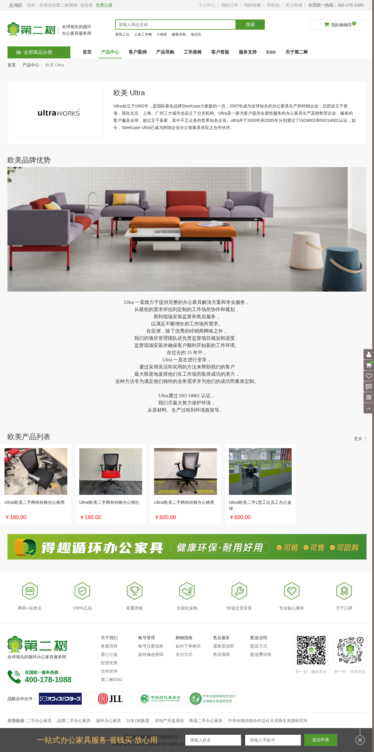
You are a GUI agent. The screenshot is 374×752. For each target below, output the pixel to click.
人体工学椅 (143, 34)
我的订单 (229, 5)
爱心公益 (109, 654)
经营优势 (109, 662)
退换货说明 (223, 646)
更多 (358, 438)
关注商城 (293, 5)
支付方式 (184, 654)
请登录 (86, 5)
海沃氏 (196, 34)
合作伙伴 (109, 671)
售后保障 (221, 654)
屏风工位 (122, 34)
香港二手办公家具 (206, 720)
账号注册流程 (150, 646)
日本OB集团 (137, 720)
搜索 (250, 24)
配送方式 (258, 646)
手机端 (273, 5)
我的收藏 (252, 5)
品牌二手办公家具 (74, 720)
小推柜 (161, 34)
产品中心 (30, 65)
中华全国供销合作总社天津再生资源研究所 (268, 720)
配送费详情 (260, 654)
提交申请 (320, 739)
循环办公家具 (108, 720)
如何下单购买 (188, 646)
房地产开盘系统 (169, 720)
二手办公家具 (39, 720)
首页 (11, 65)
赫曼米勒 (179, 34)
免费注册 (104, 5)
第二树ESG (111, 679)
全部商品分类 (34, 52)
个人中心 (207, 5)
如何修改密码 (150, 654)
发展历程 (109, 646)
